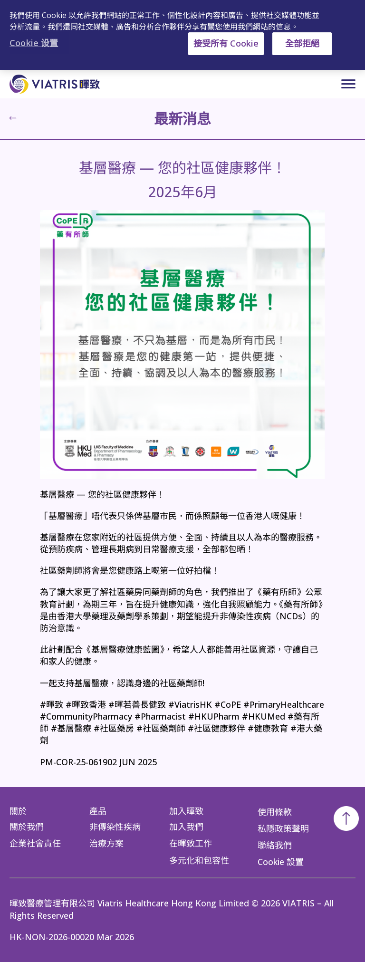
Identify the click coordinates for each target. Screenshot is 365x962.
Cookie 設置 (281, 861)
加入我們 (186, 826)
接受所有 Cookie (226, 43)
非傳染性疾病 (115, 826)
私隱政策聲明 (283, 828)
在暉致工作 (190, 843)
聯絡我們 (275, 845)
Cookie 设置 (34, 42)
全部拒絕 (302, 43)
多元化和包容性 (199, 860)
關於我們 (27, 826)
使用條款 (275, 811)
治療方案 (106, 843)
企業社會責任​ (35, 843)
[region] (182, 35)
